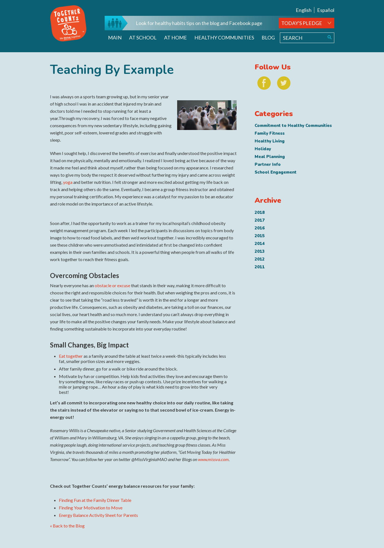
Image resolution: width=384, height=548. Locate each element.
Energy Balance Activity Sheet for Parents (98, 515)
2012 (260, 259)
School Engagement (276, 172)
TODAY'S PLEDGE (301, 23)
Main (115, 37)
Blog (268, 37)
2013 (260, 251)
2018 (260, 212)
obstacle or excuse (112, 285)
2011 (260, 267)
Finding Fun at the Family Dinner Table (95, 500)
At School (143, 37)
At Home (175, 37)
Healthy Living (270, 141)
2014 (260, 243)
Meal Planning (270, 156)
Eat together (71, 356)
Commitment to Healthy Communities (293, 125)
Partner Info (268, 164)
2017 (260, 220)
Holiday (263, 149)
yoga (67, 182)
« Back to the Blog (67, 525)
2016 (260, 228)
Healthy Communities (224, 37)
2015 (260, 236)
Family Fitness (270, 133)
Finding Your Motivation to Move (90, 507)
